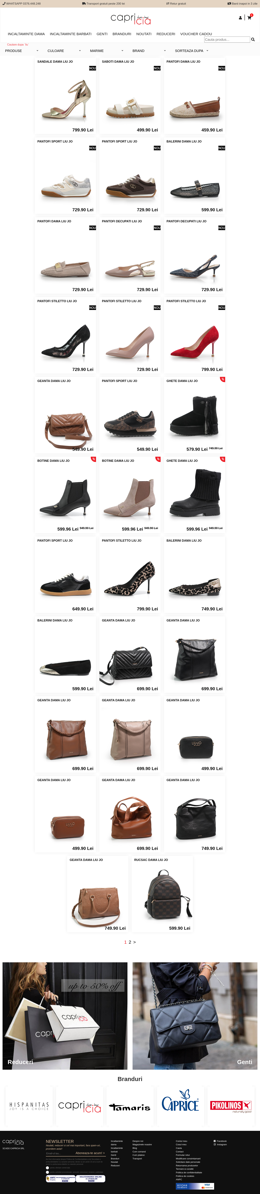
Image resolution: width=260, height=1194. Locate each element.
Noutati (143, 34)
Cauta (179, 1148)
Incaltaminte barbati (70, 34)
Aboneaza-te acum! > (90, 1153)
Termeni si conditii (184, 1169)
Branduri (122, 34)
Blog (135, 1148)
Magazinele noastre (142, 1144)
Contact (180, 1151)
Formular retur (183, 1155)
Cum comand (139, 1151)
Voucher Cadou (196, 34)
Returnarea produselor (187, 1165)
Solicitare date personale (188, 1162)
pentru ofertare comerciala (60, 1168)
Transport (137, 1158)
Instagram (220, 1144)
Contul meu (181, 1141)
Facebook (220, 1141)
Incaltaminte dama (26, 34)
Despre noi (138, 1141)
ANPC (179, 1179)
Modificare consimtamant (188, 1158)
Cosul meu (181, 1144)
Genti (102, 34)
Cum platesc (139, 1155)
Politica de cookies (185, 1176)
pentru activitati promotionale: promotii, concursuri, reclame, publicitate (76, 1172)
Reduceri (166, 34)
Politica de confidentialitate (189, 1172)
